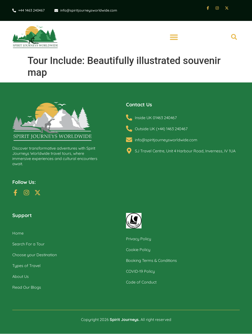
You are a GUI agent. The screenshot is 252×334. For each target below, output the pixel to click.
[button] (173, 37)
